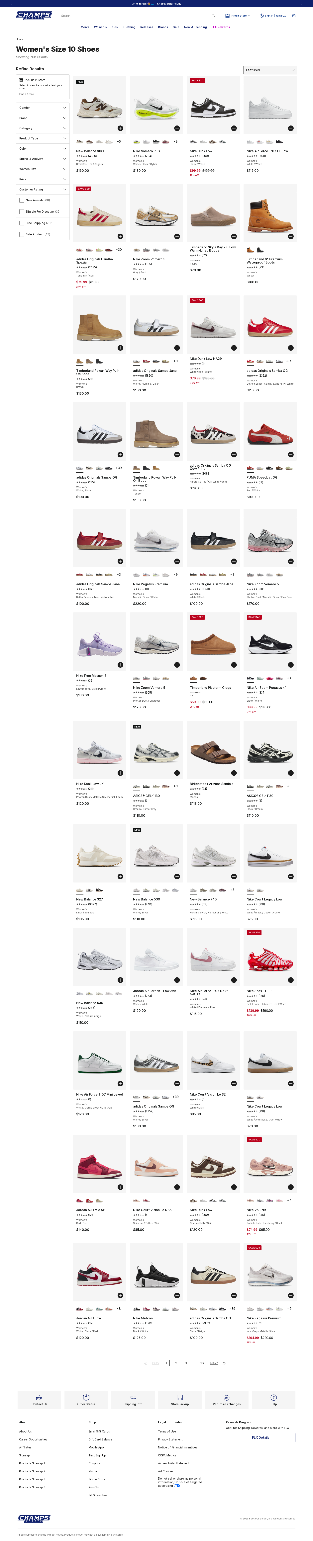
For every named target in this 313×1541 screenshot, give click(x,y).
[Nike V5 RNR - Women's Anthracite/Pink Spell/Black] (269, 1200)
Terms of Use (167, 1431)
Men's (85, 27)
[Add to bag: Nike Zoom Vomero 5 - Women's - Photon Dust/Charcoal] (177, 665)
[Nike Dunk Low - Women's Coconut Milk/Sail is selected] (193, 1200)
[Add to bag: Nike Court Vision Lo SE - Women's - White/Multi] (234, 1083)
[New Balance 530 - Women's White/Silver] (109, 993)
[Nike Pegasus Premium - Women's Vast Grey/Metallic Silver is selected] (250, 1309)
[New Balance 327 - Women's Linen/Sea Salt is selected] (80, 890)
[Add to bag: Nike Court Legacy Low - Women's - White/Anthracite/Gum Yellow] (291, 1083)
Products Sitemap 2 (32, 1471)
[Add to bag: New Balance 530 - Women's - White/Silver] (177, 876)
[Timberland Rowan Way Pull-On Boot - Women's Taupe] (89, 361)
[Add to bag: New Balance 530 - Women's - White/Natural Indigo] (120, 980)
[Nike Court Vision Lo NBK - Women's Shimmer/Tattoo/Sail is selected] (137, 1200)
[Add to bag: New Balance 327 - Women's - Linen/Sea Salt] (120, 876)
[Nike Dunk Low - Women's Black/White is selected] (193, 141)
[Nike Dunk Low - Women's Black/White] (213, 1200)
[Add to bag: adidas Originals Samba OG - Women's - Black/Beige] (234, 1295)
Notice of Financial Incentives (177, 1447)
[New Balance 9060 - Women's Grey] (109, 141)
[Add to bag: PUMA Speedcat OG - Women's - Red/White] (291, 454)
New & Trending (195, 27)
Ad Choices (165, 1471)
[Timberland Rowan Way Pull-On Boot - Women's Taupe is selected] (137, 468)
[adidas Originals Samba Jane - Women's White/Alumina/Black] (89, 575)
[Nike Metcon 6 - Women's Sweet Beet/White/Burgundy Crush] (146, 1309)
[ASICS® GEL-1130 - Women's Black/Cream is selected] (250, 786)
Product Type (42, 138)
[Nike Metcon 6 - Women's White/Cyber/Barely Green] (165, 1309)
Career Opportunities (33, 1439)
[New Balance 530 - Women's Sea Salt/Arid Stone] (156, 890)
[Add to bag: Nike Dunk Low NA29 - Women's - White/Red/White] (234, 348)
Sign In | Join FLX (273, 16)
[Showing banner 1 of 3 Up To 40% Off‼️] (156, 3)
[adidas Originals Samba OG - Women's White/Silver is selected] (137, 1097)
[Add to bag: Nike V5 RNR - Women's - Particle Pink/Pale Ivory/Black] (291, 1187)
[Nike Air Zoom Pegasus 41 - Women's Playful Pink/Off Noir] (269, 678)
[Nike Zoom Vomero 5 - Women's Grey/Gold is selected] (137, 250)
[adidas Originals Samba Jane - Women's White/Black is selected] (193, 575)
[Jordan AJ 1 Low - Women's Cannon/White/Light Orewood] (99, 1309)
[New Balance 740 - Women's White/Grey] (213, 890)
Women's (100, 27)
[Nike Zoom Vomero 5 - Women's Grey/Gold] (279, 575)
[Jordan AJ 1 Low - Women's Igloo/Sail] (89, 1309)
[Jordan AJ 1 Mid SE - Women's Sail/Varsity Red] (89, 1200)
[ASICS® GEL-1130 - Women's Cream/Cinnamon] (156, 786)
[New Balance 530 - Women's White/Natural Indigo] (175, 890)
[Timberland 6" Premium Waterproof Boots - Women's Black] (260, 250)
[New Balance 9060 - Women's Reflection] (99, 141)
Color (42, 148)
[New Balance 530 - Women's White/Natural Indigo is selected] (80, 993)
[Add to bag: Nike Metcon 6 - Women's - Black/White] (177, 1295)
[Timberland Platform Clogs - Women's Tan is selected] (193, 678)
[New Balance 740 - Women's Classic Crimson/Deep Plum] (222, 890)
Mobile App (96, 1447)
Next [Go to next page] (214, 1363)
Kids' (115, 27)
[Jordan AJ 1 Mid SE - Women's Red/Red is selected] (80, 1200)
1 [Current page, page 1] (166, 1363)
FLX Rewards (221, 27)
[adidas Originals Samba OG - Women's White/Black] (279, 361)
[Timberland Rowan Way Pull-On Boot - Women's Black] (99, 361)
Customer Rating (42, 189)
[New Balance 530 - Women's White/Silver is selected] (137, 890)
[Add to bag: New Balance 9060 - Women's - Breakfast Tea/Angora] (120, 128)
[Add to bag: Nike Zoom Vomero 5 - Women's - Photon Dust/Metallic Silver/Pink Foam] (291, 561)
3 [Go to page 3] (186, 1363)
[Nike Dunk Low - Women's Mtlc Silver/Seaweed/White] (222, 141)
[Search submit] (213, 15)
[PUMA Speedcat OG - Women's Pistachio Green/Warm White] (289, 468)
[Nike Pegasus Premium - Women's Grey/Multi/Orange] (146, 575)
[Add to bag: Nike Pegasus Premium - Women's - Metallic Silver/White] (177, 561)
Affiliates (25, 1447)
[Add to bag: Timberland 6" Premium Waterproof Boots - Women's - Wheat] (291, 236)
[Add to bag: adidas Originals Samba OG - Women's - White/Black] (120, 454)
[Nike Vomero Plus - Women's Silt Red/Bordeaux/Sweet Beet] (165, 141)
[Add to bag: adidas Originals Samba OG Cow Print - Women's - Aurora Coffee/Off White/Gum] (234, 454)
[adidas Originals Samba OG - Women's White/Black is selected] (80, 468)
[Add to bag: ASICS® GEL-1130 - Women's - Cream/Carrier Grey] (177, 773)
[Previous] (12, 3)
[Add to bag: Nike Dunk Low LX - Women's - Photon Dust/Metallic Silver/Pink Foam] (120, 773)
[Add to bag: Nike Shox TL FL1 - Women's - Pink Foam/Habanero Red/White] (291, 980)
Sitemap (24, 1455)
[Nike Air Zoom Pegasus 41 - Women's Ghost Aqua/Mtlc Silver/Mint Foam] (260, 678)
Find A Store (97, 1479)
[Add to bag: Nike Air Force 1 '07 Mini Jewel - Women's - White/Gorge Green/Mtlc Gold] (120, 1083)
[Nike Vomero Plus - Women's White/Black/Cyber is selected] (137, 141)
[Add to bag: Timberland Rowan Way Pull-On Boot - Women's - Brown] (120, 348)
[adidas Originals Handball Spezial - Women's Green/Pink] (99, 250)
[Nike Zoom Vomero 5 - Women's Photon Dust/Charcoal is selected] (137, 678)
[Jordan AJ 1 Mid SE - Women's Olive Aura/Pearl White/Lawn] (99, 1200)
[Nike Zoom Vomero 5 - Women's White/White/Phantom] (165, 250)
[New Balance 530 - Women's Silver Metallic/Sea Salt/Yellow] (146, 890)
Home (19, 39)
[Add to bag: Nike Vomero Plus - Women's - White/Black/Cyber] (177, 128)
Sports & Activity (42, 158)
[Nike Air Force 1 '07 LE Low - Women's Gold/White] (269, 141)
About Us (25, 1431)
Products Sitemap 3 (32, 1479)
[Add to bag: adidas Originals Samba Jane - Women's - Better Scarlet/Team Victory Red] (120, 561)
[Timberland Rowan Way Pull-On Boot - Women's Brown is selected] (80, 361)
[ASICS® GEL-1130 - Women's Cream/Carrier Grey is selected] (137, 786)
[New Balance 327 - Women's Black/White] (89, 890)
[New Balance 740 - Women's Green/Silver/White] (203, 890)
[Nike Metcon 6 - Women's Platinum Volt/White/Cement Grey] (175, 1309)
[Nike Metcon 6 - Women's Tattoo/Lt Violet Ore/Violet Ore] (156, 1309)
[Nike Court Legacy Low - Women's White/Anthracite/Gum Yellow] (260, 890)
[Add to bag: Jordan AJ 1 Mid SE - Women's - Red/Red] (120, 1187)
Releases (146, 27)
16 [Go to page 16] (202, 1363)
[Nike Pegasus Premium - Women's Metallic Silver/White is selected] (137, 575)
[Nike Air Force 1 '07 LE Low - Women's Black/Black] (279, 141)
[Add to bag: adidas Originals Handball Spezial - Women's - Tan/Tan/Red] (120, 236)
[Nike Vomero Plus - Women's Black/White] (156, 141)
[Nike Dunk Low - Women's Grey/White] (203, 141)
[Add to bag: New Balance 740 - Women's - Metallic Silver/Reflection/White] (234, 876)
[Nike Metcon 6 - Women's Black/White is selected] (137, 1309)
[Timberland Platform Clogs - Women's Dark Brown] (203, 678)
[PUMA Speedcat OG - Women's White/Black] (269, 468)
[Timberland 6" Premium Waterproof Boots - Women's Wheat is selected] (250, 250)
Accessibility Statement (173, 1463)
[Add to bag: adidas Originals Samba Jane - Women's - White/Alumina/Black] (177, 348)
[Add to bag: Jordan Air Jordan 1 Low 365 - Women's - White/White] (177, 980)
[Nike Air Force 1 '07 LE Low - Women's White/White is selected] (250, 141)
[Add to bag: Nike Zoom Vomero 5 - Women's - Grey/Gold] (177, 236)
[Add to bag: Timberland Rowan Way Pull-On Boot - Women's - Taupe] (177, 454)
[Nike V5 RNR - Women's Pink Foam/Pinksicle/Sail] (279, 1200)
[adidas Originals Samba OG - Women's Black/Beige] (260, 361)
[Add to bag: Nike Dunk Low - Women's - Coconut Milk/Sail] (234, 1187)
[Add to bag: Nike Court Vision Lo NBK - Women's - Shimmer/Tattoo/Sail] (177, 1187)
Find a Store (26, 94)
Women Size (42, 169)
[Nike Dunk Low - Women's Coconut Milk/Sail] (213, 141)
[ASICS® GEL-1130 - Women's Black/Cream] (146, 786)
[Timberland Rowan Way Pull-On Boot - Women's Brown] (156, 468)
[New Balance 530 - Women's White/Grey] (165, 890)
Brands (163, 27)
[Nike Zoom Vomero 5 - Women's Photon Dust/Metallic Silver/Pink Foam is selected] (250, 575)
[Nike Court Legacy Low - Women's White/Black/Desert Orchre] (260, 1097)
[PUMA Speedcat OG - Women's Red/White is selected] (250, 468)
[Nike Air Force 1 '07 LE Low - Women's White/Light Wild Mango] (260, 141)
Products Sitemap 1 (32, 1463)
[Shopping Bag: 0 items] (294, 15)
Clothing (129, 27)
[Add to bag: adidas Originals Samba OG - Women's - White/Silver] (177, 1083)
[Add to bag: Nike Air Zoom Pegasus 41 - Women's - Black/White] (291, 665)
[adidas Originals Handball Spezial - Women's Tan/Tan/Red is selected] (80, 250)
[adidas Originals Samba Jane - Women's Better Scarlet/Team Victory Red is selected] (80, 575)
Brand (42, 118)
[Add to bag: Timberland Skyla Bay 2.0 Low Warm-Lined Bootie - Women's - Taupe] (234, 236)
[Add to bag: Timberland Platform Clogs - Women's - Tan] (234, 665)
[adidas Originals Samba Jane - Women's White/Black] (156, 361)
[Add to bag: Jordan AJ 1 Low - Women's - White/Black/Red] (120, 1295)
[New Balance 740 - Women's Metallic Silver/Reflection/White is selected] (193, 890)
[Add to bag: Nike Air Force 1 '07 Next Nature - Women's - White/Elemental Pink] (234, 980)
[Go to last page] (224, 1363)
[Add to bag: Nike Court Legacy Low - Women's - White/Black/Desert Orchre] (291, 876)
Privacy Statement (170, 1439)
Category (42, 128)
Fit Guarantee (98, 1495)
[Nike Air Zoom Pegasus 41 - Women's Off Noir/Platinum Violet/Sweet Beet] (279, 678)
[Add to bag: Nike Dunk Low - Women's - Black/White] (234, 128)
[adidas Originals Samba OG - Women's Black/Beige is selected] (193, 1309)
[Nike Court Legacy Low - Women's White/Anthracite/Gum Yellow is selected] (250, 1097)
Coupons (95, 1463)
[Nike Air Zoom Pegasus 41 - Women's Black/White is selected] (250, 678)
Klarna (93, 1471)
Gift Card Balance (100, 1439)
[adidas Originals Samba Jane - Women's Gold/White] (165, 361)
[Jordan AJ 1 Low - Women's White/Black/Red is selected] (80, 1309)
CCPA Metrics (167, 1455)
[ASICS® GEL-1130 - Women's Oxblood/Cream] (165, 786)
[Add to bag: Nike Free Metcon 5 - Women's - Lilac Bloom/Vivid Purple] (120, 665)
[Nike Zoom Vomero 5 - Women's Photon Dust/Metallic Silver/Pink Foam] (146, 250)
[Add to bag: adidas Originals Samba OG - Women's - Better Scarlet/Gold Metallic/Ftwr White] (291, 348)
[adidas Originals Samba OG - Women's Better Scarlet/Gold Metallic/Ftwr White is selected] (250, 361)
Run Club (94, 1487)
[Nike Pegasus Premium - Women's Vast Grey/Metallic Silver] (165, 575)
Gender (42, 107)
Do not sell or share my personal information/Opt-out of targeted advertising (180, 1482)
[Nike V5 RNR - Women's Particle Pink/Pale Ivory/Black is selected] (250, 1200)
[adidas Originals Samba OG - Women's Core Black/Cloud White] (109, 468)
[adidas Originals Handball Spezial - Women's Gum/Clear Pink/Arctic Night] (89, 250)
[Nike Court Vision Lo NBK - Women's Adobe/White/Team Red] (146, 1200)
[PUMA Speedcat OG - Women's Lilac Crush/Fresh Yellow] (260, 468)
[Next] (301, 3)
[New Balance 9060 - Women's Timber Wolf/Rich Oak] (89, 141)
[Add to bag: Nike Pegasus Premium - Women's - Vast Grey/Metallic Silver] (291, 1295)
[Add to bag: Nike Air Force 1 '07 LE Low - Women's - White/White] (291, 128)
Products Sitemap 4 (32, 1487)
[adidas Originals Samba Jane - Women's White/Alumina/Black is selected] (137, 361)
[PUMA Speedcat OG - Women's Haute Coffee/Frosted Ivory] (279, 468)
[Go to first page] (145, 1363)
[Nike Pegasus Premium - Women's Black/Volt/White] (156, 575)
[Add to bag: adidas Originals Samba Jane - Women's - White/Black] (234, 561)
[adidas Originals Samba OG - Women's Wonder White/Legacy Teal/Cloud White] (269, 361)
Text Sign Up (97, 1455)
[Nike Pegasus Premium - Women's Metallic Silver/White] (260, 1309)
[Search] (138, 15)
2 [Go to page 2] (176, 1363)
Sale (176, 27)
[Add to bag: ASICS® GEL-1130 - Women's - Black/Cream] (291, 773)
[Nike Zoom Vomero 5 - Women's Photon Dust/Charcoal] (156, 250)
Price (42, 179)
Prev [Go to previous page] (155, 1363)
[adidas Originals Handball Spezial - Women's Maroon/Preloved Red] (109, 250)
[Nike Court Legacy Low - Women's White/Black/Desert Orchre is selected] (250, 890)
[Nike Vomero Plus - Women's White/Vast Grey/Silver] (146, 141)
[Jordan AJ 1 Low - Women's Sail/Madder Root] (109, 1309)
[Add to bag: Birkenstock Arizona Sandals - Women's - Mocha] (234, 773)
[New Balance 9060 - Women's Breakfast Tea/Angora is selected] (80, 141)
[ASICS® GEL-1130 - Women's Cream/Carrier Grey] (269, 786)
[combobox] (138, 15)
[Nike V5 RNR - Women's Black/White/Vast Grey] (260, 1200)
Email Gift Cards (99, 1431)
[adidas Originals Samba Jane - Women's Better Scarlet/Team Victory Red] (146, 361)
